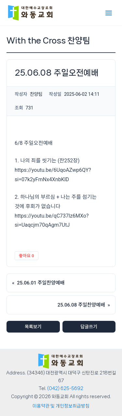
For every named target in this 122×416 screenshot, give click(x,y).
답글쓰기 (88, 326)
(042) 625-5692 (65, 388)
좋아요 (26, 255)
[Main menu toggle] (108, 13)
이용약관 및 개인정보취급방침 (61, 406)
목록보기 (33, 326)
